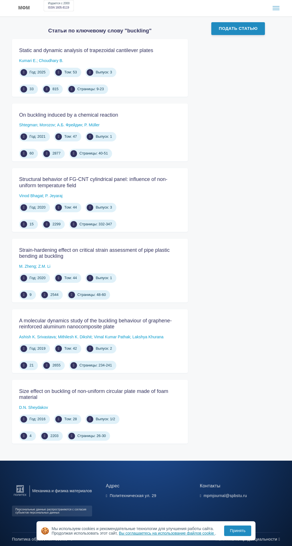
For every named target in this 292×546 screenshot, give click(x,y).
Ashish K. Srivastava (37, 337)
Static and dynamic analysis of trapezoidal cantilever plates (86, 50)
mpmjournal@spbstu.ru (225, 495)
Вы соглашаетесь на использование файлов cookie (167, 533)
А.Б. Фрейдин (69, 125)
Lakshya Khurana (147, 337)
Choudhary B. (51, 60)
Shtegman (28, 125)
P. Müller (92, 125)
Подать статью (238, 28)
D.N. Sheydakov (33, 407)
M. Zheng (27, 266)
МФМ (24, 7)
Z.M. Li (44, 266)
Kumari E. (27, 60)
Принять (238, 530)
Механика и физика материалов (62, 491)
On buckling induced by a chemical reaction (68, 115)
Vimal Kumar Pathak (112, 337)
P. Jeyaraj (53, 195)
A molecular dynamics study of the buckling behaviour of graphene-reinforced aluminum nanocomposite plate (95, 324)
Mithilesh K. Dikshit (75, 337)
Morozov (47, 125)
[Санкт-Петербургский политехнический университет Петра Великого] (20, 496)
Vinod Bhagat (31, 195)
